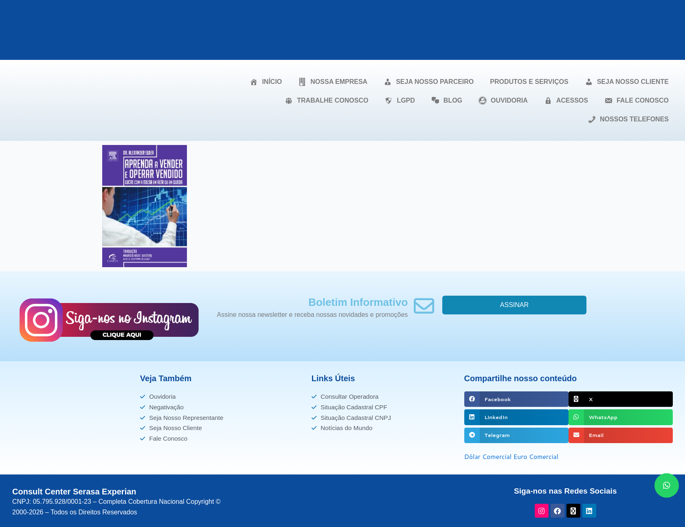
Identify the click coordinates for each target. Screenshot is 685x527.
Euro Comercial (537, 456)
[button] (516, 399)
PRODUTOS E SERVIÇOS (529, 81)
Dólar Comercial (488, 456)
